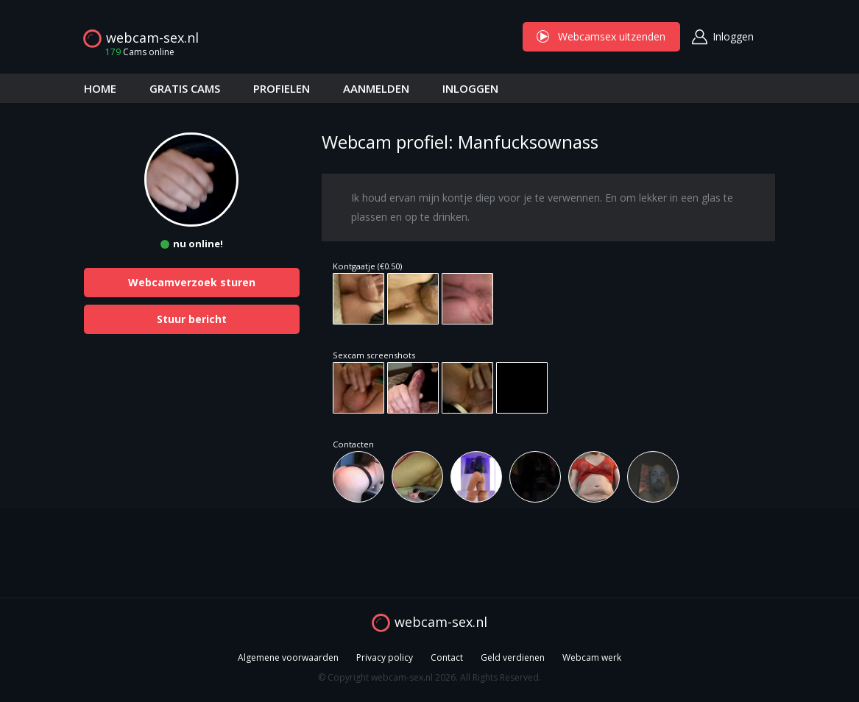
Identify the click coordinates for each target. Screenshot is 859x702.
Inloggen (733, 36)
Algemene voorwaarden (288, 657)
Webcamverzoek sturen (191, 282)
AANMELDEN (376, 88)
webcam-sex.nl (152, 37)
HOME (100, 88)
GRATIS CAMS (184, 88)
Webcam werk (591, 657)
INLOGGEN (470, 88)
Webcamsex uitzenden (601, 36)
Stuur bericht (192, 319)
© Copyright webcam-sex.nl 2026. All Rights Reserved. (429, 677)
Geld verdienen (513, 657)
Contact (447, 657)
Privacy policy (384, 657)
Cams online (135, 52)
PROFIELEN (281, 88)
